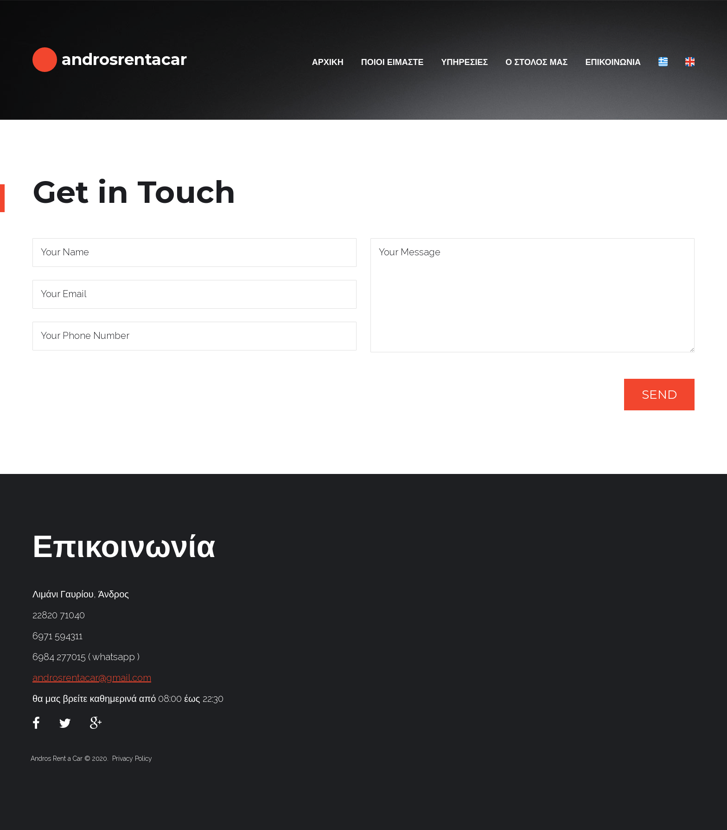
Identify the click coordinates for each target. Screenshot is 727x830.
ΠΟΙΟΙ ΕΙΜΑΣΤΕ (392, 62)
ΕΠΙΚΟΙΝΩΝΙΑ (613, 62)
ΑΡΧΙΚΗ (328, 62)
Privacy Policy (132, 758)
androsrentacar (122, 59)
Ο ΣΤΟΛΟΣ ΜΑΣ (536, 62)
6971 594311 (57, 636)
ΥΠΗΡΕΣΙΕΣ (464, 62)
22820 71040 (58, 615)
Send (659, 394)
